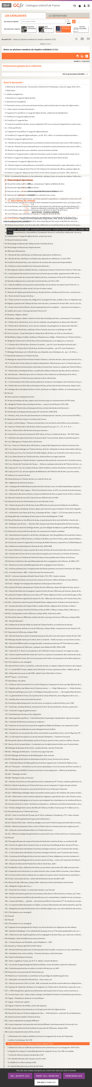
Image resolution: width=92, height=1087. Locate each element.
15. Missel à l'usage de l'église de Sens (19, 139)
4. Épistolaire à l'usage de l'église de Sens (20, 98)
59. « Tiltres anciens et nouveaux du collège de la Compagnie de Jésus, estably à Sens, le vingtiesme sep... (44, 299)
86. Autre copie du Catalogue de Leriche (19, 397)
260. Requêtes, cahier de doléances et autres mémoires (25, 938)
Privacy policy (46, 1082)
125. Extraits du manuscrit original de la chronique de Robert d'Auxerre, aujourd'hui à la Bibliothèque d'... (44, 542)
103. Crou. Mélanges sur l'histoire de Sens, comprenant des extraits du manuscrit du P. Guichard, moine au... (44, 460)
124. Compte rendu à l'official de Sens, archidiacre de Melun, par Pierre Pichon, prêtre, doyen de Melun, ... (44, 539)
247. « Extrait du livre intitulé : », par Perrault (30, 890)
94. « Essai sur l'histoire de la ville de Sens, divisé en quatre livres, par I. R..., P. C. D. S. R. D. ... (39, 426)
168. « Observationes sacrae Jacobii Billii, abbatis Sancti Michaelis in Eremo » (33, 673)
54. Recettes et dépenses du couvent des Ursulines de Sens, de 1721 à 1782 (32, 281)
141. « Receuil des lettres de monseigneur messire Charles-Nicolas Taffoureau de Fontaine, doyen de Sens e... (44, 591)
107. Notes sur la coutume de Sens (17, 475)
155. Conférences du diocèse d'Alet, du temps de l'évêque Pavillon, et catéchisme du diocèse (38, 624)
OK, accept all (20, 1076)
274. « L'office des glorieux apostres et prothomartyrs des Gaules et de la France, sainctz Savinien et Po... (43, 991)
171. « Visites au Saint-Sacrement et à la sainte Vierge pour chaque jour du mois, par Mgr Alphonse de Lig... (44, 684)
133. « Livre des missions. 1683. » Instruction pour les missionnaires (29, 572)
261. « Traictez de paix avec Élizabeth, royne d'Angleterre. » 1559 (28, 942)
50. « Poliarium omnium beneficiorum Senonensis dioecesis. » (27, 266)
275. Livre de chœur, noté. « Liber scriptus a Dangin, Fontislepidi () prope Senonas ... (44, 994)
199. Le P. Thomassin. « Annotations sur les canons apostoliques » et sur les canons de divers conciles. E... (43, 766)
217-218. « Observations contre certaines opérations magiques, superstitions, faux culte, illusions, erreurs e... (44, 796)
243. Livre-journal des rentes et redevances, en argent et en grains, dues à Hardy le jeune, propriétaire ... (43, 875)
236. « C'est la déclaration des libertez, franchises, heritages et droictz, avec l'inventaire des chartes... (42, 849)
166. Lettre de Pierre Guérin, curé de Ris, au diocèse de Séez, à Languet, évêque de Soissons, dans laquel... (44, 666)
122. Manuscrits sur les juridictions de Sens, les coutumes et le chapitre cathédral (34, 531)
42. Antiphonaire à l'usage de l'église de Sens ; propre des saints (28, 236)
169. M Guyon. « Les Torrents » (16, 677)
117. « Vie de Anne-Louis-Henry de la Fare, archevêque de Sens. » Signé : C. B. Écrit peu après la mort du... (43, 512)
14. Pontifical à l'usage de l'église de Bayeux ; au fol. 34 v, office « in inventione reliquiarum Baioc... (42, 135)
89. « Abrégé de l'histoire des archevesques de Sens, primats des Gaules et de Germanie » (37, 408)
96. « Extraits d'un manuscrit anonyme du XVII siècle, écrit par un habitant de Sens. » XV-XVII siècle (42, 434)
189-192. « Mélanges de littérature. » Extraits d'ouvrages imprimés (29, 751)
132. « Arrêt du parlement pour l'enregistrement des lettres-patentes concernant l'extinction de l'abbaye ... (44, 568)
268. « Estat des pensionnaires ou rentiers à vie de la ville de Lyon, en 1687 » (32, 968)
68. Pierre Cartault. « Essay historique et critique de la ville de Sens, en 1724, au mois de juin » (39, 333)
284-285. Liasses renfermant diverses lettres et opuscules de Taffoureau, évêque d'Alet (36, 1028)
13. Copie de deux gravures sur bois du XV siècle (25, 1066)
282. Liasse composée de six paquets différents (22, 1020)
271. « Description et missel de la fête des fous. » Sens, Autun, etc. (28, 979)
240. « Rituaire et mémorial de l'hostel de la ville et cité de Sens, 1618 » (30, 864)
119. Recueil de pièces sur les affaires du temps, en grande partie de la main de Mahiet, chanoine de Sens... (43, 520)
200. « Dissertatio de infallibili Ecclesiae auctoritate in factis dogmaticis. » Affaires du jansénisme (40, 770)
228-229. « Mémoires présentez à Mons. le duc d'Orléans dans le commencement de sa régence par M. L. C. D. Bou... (43, 826)
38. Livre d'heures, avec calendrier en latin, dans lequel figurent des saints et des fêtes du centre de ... (42, 221)
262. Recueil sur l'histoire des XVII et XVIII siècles (23, 946)
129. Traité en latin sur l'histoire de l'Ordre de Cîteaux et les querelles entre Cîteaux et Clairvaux (40, 557)
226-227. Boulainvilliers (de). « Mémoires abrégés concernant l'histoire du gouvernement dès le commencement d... (44, 822)
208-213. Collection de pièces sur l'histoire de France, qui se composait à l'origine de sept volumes (41, 785)
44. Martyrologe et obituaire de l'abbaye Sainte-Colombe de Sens (29, 243)
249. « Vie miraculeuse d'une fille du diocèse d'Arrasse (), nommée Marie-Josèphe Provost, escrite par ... (44, 897)
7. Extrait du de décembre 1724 (25, 1055)
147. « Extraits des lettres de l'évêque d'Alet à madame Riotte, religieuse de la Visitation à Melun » (40, 606)
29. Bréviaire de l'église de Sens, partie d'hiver (22, 187)
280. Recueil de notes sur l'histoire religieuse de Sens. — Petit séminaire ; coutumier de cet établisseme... (43, 1013)
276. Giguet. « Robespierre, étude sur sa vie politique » (24, 998)
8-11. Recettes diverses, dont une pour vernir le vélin (27, 1058)
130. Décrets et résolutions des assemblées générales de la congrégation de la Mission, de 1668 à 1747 (42, 561)
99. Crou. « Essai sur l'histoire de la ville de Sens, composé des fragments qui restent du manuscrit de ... (42, 445)
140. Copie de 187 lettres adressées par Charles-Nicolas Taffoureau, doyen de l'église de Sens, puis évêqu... (43, 587)
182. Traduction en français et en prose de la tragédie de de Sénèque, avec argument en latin (41, 725)
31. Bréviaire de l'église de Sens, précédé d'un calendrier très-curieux (30, 195)
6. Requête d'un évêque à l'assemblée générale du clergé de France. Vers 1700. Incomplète (41, 1051)
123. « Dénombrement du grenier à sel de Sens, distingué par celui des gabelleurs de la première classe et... (44, 535)
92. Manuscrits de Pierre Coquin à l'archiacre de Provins (25, 419)
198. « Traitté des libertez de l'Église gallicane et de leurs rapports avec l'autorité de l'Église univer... (41, 763)
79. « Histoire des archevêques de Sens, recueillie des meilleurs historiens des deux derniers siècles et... (42, 370)
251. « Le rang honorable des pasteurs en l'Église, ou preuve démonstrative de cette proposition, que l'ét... (44, 905)
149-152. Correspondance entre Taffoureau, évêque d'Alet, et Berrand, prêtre (33, 613)
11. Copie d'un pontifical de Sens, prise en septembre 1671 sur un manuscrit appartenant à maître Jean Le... (44, 124)
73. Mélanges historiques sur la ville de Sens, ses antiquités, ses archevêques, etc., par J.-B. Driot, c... (42, 352)
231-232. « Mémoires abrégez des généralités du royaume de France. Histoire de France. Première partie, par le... (44, 834)
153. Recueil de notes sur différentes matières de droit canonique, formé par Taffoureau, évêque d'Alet (42, 617)
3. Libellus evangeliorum (14, 94)
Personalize (74, 1076)
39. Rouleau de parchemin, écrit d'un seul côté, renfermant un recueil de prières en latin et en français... (43, 225)
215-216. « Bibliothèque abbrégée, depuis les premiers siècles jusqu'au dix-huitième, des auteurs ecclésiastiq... (44, 793)
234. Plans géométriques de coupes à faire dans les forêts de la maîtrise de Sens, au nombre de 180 (41, 841)
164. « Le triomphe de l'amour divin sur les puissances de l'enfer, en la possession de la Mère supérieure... (43, 658)
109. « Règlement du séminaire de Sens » (19, 483)
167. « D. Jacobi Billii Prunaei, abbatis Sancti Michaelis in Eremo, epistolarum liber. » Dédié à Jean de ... (43, 669)
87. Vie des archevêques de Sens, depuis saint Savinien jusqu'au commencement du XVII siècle (40, 400)
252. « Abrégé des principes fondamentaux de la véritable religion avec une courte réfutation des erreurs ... (44, 908)
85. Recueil (9, 393)
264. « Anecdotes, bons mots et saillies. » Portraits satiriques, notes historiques (34, 953)
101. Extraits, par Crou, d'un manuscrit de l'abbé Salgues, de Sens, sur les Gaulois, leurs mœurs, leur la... (43, 453)
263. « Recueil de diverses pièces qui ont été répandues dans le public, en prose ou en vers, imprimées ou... (44, 949)
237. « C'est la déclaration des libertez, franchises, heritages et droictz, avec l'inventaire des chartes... (42, 852)
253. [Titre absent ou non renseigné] (18, 912)
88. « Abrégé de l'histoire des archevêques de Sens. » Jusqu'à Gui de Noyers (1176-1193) (37, 404)
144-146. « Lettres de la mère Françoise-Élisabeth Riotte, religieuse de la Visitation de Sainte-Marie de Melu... (43, 602)
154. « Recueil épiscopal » (14, 621)
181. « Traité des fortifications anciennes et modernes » (25, 722)
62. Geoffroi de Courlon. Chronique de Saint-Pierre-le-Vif (25, 311)
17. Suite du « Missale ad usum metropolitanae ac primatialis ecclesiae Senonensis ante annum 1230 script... (44, 146)
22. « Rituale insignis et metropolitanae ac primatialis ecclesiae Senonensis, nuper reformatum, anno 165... (44, 165)
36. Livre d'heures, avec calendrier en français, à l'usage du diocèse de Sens (32, 214)
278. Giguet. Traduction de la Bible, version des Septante (25, 1005)
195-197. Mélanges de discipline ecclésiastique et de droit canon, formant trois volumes (37, 759)
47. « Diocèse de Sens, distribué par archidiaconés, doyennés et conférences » (33, 255)
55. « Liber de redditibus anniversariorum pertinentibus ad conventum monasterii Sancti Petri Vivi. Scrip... (43, 285)
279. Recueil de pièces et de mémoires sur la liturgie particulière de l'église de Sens (35, 1009)
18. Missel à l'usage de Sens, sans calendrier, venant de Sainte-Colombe (31, 150)
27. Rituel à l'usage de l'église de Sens (19, 180)
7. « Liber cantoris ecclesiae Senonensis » (20, 109)
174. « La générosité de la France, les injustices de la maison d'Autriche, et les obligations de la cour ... (42, 695)
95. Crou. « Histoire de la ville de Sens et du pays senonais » (26, 430)
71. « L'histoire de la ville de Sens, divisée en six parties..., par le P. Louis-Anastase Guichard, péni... (41, 344)
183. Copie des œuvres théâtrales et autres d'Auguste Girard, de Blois (30, 729)
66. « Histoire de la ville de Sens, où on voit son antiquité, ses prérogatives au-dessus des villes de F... (42, 326)
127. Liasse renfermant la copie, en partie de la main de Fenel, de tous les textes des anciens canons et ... (43, 550)
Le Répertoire (58, 15)
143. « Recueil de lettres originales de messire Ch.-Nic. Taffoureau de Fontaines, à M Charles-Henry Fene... (44, 598)
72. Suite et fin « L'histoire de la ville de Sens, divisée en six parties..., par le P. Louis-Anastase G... (40, 348)
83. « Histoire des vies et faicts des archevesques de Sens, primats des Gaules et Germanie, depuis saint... (43, 385)
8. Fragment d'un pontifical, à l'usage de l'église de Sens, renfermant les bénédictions (36, 113)
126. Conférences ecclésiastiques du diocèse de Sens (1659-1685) (28, 546)
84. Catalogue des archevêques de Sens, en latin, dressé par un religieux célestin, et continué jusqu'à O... (43, 389)
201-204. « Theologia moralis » (16, 774)
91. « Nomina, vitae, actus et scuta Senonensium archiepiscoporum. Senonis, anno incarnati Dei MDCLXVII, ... (44, 415)
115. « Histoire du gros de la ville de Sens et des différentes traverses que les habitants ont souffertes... (42, 505)
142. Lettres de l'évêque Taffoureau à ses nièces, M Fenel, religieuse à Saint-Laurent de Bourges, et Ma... (44, 594)
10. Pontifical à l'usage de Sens (16, 120)
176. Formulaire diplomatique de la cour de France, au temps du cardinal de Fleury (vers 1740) (39, 703)
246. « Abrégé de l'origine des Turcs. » (18, 886)
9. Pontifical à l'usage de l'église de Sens (20, 116)
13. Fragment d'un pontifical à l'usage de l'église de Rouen (26, 131)
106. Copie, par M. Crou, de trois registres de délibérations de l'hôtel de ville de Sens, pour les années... (42, 471)
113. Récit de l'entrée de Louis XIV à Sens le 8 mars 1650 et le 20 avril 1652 (31, 497)
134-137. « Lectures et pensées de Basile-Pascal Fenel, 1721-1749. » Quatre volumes (35, 576)
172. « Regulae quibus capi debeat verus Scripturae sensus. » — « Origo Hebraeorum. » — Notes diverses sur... (44, 688)
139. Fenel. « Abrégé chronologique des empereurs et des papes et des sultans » (34, 583)
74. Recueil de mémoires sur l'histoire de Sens (21, 356)
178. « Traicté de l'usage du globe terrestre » (21, 710)
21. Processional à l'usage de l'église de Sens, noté (23, 161)
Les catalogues (15, 15)
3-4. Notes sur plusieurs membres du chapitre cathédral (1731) (30, 1044)
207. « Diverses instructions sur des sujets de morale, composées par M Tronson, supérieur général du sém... (44, 781)
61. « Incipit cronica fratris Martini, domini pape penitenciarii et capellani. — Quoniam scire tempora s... (43, 307)
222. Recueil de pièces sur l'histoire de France (21, 811)
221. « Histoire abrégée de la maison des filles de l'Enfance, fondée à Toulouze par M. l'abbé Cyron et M (43, 807)
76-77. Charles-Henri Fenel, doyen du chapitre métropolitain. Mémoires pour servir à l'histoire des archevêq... (44, 363)
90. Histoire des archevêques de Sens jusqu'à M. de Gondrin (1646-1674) (31, 412)
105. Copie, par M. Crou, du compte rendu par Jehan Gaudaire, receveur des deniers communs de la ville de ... (44, 468)
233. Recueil (9, 837)
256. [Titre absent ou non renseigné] (18, 923)
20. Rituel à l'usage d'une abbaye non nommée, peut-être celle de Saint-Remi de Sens (36, 158)
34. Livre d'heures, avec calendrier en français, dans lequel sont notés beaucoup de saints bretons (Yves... (43, 206)
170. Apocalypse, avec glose (15, 680)
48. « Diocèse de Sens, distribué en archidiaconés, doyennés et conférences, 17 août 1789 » (38, 258)
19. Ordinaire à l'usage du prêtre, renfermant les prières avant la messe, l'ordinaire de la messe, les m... (42, 154)
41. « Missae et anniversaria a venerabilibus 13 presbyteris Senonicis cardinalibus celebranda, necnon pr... (44, 232)
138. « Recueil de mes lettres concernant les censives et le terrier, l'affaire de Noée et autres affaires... (42, 580)
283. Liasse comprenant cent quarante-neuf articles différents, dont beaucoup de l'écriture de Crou (41, 1024)
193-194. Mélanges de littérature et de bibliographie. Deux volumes (29, 755)
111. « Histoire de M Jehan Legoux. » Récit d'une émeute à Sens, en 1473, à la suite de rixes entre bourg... (43, 490)
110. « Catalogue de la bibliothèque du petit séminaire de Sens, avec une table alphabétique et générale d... (44, 486)
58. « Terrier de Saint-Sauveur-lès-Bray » (19, 296)
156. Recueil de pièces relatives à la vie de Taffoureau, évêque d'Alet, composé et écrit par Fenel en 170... (43, 628)
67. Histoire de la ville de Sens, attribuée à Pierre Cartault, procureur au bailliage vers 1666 (38, 329)
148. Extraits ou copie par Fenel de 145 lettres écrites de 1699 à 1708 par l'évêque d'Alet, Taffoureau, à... (42, 610)
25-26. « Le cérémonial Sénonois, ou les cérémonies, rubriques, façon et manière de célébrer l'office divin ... (44, 176)
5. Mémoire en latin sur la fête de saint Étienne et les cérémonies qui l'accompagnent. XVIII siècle (43, 1047)
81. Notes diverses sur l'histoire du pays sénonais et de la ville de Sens (30, 378)
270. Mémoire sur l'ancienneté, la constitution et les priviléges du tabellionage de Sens (37, 976)
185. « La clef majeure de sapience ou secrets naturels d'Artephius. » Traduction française (37, 737)
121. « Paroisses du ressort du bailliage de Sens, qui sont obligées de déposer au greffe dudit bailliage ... (43, 527)
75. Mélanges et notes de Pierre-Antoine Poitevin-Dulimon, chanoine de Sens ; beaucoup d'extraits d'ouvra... (44, 359)
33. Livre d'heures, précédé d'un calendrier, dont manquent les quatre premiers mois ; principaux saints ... (44, 202)
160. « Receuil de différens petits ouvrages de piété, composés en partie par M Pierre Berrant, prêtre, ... (43, 643)
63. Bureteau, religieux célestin (16, 314)
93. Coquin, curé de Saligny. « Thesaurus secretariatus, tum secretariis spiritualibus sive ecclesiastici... (42, 423)
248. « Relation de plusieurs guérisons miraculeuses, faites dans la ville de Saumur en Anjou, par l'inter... (43, 893)
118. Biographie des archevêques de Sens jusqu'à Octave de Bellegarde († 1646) (34, 516)
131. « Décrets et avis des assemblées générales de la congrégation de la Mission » (35, 565)
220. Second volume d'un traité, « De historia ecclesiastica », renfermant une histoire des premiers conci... (44, 804)
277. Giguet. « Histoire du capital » (17, 1002)
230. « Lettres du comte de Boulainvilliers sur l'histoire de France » (29, 830)
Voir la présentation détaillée (74, 74)
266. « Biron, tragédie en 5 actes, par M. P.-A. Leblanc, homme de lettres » (31, 961)
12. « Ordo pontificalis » (13, 128)
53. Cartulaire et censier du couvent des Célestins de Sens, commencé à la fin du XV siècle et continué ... (43, 277)
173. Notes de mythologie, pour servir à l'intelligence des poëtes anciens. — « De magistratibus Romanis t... (44, 692)
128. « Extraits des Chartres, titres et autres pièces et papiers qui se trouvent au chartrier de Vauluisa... (42, 553)
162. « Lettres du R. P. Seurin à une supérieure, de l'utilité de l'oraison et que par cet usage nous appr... (42, 651)
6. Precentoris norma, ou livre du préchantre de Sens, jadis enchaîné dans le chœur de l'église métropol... (43, 105)
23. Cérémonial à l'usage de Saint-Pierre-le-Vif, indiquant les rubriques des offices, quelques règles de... (43, 169)
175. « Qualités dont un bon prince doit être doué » (23, 699)
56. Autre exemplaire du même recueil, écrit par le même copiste (28, 288)
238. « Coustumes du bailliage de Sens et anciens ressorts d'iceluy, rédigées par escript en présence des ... (43, 856)
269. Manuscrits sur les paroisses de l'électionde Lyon (24, 972)
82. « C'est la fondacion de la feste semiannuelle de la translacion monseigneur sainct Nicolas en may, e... (44, 382)
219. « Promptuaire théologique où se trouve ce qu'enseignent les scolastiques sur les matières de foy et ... (44, 800)
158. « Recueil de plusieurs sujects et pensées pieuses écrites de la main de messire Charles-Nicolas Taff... (43, 636)
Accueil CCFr (7, 39)
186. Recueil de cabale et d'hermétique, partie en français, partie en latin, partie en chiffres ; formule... (42, 740)
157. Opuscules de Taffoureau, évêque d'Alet (21, 632)
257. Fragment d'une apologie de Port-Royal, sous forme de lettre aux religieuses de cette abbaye (40, 927)
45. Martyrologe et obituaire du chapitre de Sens (22, 247)
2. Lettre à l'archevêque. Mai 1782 (20, 1040)
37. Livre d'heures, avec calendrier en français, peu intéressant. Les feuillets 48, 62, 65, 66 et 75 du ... (41, 217)
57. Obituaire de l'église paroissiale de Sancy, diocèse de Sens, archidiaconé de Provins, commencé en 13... (44, 292)
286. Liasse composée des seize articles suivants (22, 1032)
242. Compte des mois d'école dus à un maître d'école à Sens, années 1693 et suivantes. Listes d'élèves (42, 871)
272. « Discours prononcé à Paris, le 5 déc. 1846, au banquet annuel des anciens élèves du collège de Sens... (44, 983)
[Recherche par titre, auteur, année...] (43, 21)
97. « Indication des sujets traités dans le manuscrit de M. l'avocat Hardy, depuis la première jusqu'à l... (43, 438)
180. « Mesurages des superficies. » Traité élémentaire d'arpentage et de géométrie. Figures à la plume (42, 718)
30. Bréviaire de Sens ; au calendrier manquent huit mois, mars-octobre (31, 191)
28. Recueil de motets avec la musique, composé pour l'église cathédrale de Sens (34, 184)
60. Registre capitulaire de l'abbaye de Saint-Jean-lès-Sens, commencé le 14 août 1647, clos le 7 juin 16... (43, 303)
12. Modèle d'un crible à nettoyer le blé (22, 1062)
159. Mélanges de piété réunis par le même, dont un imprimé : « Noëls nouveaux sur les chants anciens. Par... (44, 639)
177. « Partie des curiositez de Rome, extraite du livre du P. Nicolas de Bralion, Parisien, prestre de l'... (42, 707)
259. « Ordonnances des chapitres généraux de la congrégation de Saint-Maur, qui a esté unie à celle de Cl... (44, 934)
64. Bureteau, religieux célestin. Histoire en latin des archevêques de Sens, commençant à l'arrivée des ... (43, 318)
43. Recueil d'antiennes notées (16, 240)
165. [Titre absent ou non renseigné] (18, 662)
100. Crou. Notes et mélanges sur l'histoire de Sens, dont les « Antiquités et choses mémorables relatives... (44, 449)
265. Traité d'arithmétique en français (19, 957)
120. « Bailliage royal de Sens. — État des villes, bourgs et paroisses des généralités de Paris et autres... (42, 524)
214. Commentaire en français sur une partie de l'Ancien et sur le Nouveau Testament (36, 789)
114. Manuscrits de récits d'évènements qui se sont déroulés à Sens (29, 501)
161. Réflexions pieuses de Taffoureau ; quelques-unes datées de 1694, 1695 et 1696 (35, 647)
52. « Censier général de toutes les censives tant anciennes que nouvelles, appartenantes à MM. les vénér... (43, 273)
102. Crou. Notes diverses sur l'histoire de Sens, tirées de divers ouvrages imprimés (35, 456)
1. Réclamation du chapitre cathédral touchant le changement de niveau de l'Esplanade (40, 1036)
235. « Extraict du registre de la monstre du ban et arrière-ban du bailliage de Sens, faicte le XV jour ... (42, 845)
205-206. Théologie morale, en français (19, 778)
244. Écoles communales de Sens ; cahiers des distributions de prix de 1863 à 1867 (35, 878)
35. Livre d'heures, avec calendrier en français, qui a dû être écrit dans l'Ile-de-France (36, 210)
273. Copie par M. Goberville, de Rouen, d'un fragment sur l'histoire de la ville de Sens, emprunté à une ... (43, 987)
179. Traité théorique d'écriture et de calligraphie (23, 714)
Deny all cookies (47, 1076)
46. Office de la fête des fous (15, 251)
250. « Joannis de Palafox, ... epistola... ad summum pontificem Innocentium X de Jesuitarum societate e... (44, 901)
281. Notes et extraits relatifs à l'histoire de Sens (22, 1017)
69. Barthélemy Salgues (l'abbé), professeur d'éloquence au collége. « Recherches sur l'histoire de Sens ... (43, 337)
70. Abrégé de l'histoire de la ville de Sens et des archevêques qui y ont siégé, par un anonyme (39, 341)
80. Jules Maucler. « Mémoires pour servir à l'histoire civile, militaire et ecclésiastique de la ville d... (41, 374)
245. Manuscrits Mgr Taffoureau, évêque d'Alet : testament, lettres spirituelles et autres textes (39, 882)
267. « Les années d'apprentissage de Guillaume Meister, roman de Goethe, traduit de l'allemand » (41, 964)
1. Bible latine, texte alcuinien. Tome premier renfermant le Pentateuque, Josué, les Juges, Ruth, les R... (43, 87)
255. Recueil (9, 920)
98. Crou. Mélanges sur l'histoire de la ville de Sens (23, 441)
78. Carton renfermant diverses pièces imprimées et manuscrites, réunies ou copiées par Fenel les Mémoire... (44, 367)
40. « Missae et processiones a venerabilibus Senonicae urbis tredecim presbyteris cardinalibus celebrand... (44, 228)
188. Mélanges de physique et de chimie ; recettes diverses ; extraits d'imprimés (34, 748)
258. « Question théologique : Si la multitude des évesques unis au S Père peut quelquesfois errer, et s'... (43, 931)
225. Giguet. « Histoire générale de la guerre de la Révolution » (27, 819)
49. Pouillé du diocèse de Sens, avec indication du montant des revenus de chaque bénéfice (38, 262)
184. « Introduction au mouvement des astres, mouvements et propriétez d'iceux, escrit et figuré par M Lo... (44, 733)
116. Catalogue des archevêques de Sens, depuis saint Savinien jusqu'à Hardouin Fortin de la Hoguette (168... (44, 509)
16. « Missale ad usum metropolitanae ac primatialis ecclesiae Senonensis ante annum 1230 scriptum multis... (44, 143)
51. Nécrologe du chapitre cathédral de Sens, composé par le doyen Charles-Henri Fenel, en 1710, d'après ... (44, 270)
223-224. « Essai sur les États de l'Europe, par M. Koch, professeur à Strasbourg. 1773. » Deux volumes (42, 815)
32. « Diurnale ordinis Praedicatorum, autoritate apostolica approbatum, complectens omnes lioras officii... (44, 199)
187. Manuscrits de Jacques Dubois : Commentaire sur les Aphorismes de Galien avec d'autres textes (41, 744)
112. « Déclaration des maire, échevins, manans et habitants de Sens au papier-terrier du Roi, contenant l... (44, 494)
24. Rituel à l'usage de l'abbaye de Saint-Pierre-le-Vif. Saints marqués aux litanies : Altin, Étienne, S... (42, 172)
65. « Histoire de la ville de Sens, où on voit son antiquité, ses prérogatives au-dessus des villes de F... (42, 322)
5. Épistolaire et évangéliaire (15, 101)
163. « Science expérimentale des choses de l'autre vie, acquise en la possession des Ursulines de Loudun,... (44, 654)
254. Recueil (9, 916)
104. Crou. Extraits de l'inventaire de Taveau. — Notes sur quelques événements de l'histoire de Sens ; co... (44, 464)
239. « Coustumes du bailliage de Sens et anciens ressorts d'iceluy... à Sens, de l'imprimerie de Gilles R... (43, 860)
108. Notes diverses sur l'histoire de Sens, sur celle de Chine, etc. (28, 479)
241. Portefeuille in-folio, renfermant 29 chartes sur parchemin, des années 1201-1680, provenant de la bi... (43, 867)
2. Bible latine (10, 90)
